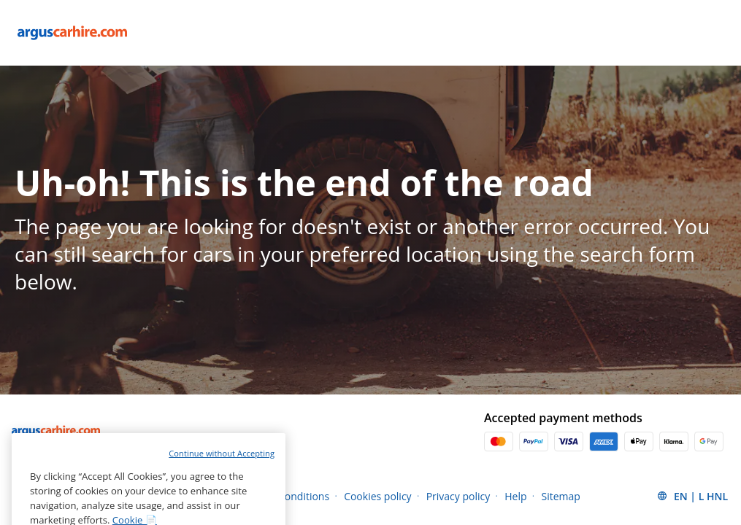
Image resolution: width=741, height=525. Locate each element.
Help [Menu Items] (515, 496)
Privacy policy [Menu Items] (458, 496)
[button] (692, 496)
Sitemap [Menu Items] (561, 496)
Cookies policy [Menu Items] (378, 496)
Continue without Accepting (221, 472)
